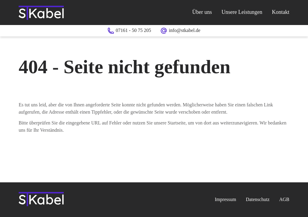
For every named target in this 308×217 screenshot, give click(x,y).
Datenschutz (258, 199)
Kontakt (280, 12)
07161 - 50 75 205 (133, 30)
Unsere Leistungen (242, 12)
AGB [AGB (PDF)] (284, 199)
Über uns (202, 12)
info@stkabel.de (184, 30)
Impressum (225, 199)
